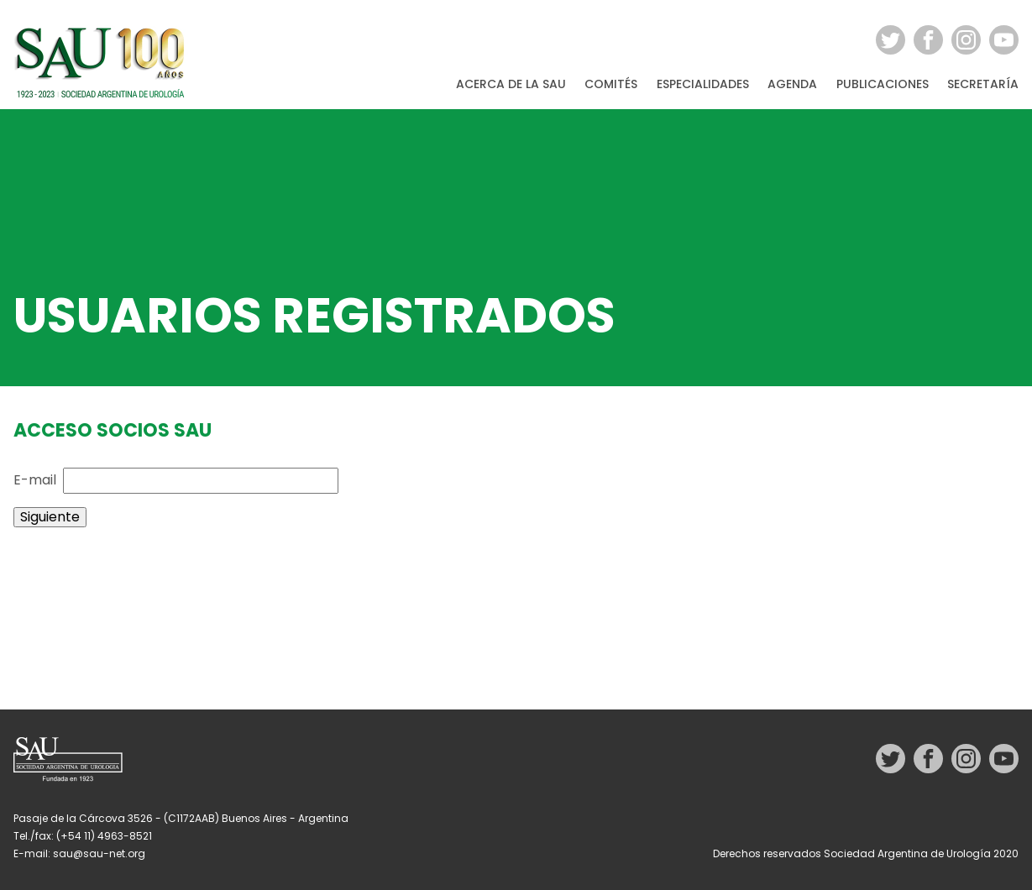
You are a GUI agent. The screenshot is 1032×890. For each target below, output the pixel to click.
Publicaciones (882, 84)
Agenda (792, 84)
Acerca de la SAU (511, 84)
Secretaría (983, 84)
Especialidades (703, 84)
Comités (610, 84)
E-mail (34, 480)
